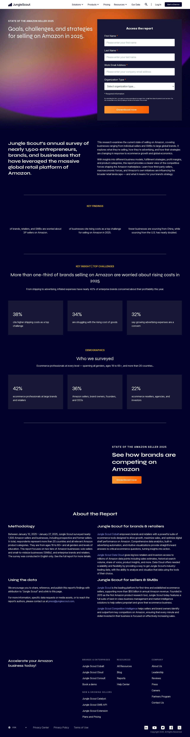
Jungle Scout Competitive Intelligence (117, 608)
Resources (121, 4)
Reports (121, 678)
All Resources (124, 666)
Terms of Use (81, 727)
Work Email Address (116, 65)
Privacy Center (41, 727)
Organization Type (115, 79)
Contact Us (158, 702)
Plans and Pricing (91, 716)
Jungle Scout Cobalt (108, 534)
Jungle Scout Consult (93, 678)
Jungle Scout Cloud (92, 672)
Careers (156, 690)
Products (93, 4)
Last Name (111, 50)
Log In (158, 4)
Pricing (106, 4)
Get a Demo (173, 4)
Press (155, 684)
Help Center (123, 684)
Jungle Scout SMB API (94, 704)
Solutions (78, 4)
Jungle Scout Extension (95, 710)
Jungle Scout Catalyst (94, 698)
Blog (119, 672)
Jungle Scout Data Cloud (110, 554)
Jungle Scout (104, 587)
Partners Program (161, 696)
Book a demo (89, 684)
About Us (157, 666)
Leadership (157, 672)
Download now (127, 109)
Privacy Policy (61, 727)
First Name (111, 35)
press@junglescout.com (61, 601)
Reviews (156, 678)
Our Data (136, 4)
